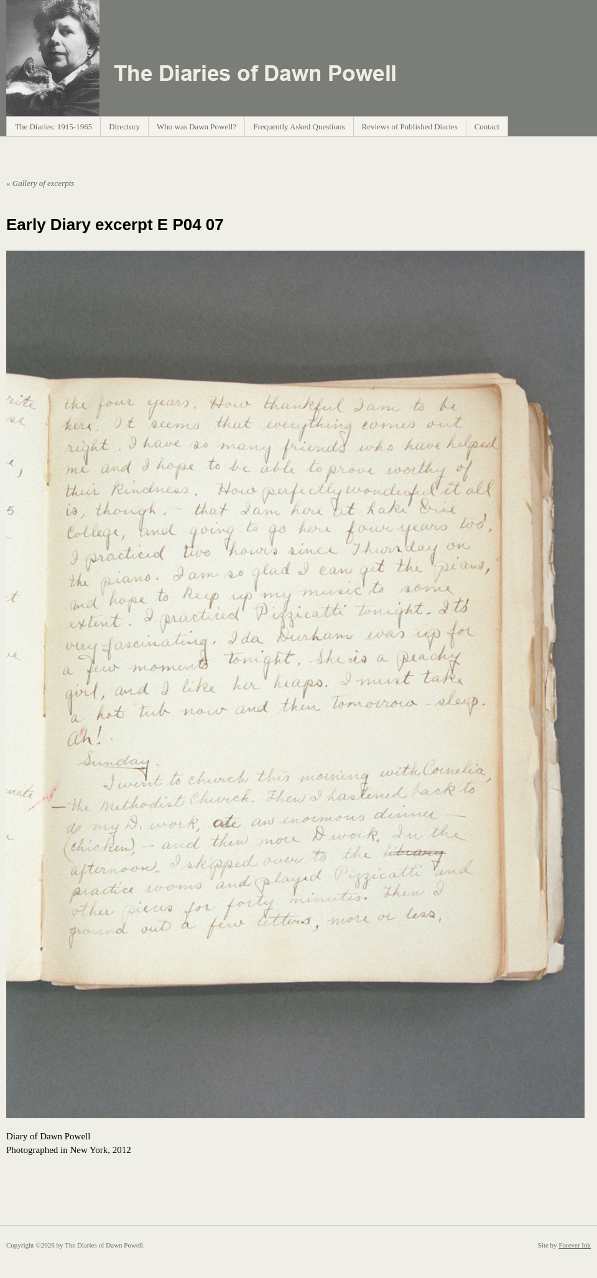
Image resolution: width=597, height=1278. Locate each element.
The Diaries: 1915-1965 (53, 126)
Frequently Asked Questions (299, 126)
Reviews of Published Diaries (410, 126)
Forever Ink (574, 1245)
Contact (486, 126)
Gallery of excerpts (40, 183)
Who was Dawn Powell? (196, 126)
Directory (124, 126)
